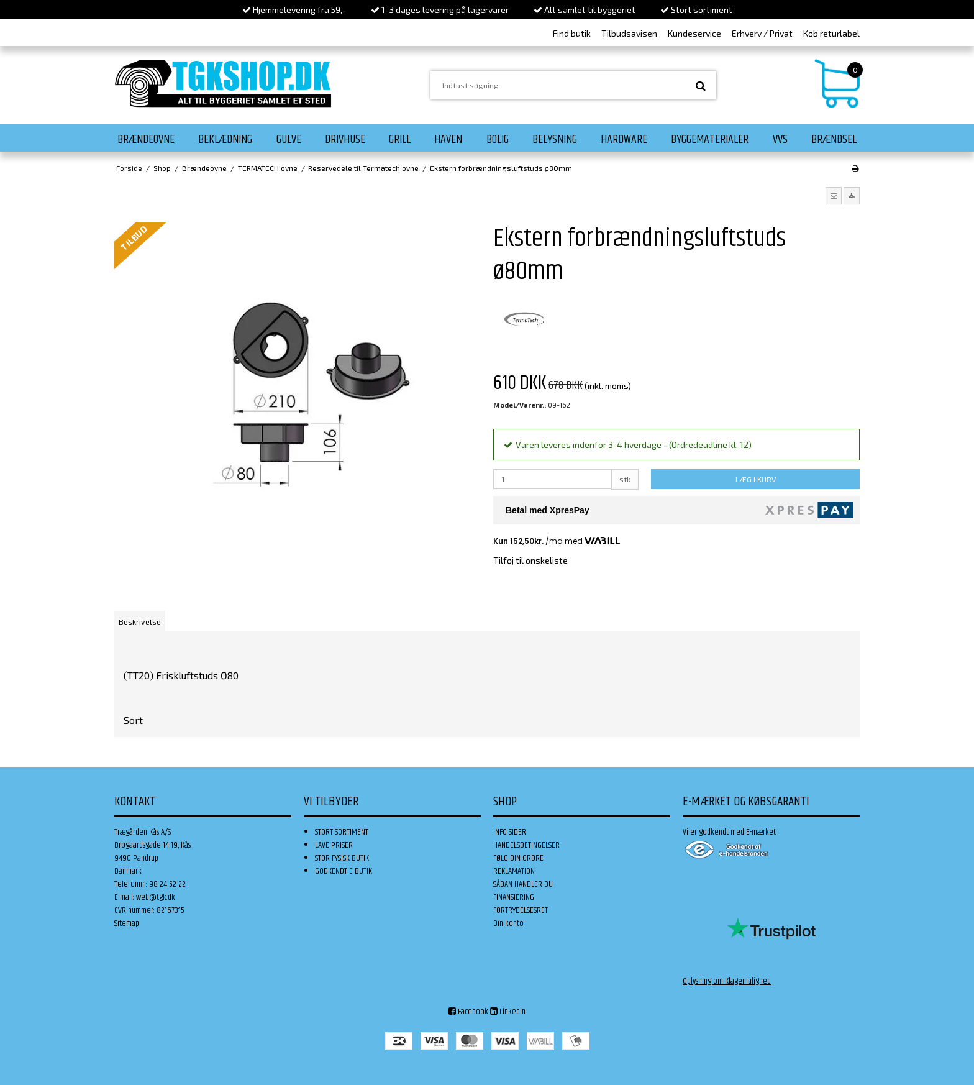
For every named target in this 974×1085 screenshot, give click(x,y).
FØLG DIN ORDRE (518, 858)
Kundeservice (694, 33)
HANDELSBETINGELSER (526, 845)
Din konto (508, 923)
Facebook (468, 1012)
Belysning (554, 139)
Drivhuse (345, 139)
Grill (400, 139)
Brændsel (834, 139)
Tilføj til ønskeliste (530, 560)
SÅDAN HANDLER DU (523, 884)
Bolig (497, 139)
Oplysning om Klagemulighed (727, 981)
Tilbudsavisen (629, 33)
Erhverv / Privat (762, 33)
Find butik (572, 33)
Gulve (288, 139)
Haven (448, 139)
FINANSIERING (513, 897)
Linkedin (508, 1012)
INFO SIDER (509, 832)
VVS (780, 139)
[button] (834, 195)
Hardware (624, 139)
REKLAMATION (514, 871)
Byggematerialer (710, 139)
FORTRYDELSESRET (520, 910)
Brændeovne (146, 139)
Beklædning (225, 139)
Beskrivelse (140, 621)
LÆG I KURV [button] (755, 479)
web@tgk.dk (155, 897)
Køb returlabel (831, 33)
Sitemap (126, 923)
